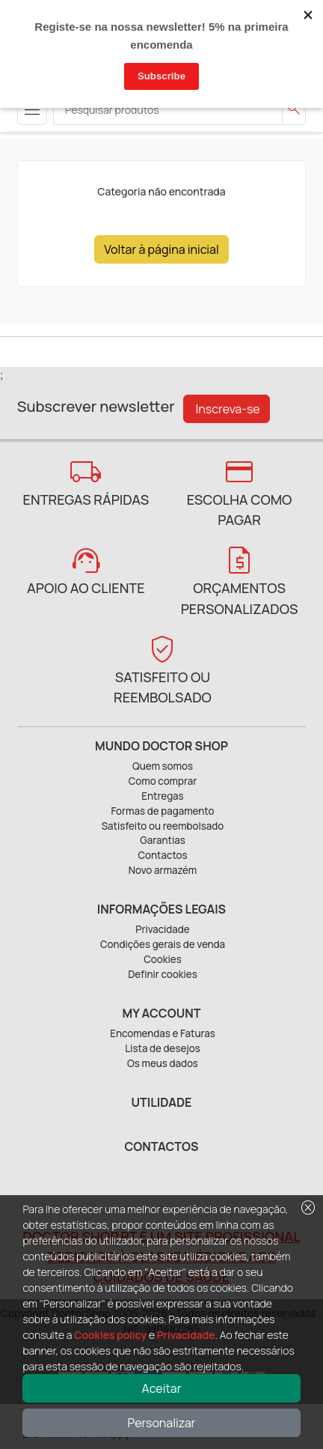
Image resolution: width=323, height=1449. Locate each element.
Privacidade (186, 1335)
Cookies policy (110, 1335)
